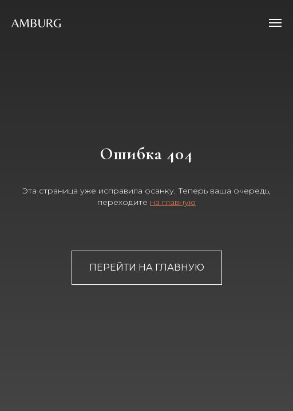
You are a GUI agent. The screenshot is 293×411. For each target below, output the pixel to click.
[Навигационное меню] (275, 23)
